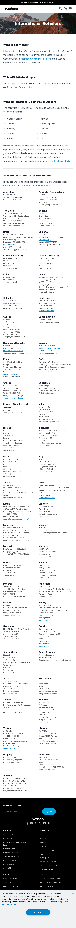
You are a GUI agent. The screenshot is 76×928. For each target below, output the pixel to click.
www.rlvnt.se (44, 646)
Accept (38, 912)
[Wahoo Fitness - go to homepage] (38, 818)
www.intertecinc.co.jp (12, 488)
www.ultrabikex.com (47, 770)
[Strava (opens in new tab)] (40, 823)
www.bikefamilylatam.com (49, 348)
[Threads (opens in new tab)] (27, 823)
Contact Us (7, 839)
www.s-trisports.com (12, 329)
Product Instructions (11, 849)
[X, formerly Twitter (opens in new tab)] (36, 823)
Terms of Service (46, 886)
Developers (44, 858)
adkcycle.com (9, 748)
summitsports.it (45, 472)
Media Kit (43, 839)
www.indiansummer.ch (48, 691)
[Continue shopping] (22, 8)
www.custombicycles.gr (13, 398)
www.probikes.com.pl (12, 615)
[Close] (73, 894)
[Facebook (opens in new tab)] (49, 823)
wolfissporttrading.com (48, 372)
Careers (42, 846)
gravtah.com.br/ (9, 245)
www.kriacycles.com (11, 445)
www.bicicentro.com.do (13, 351)
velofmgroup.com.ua (47, 743)
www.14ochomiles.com (12, 303)
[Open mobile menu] (70, 8)
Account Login (9, 868)
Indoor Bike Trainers (11, 886)
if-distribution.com (46, 311)
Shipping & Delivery (11, 856)
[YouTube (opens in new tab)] (44, 823)
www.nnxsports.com (47, 498)
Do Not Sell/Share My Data (50, 882)
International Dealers (47, 862)
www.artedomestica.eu (13, 226)
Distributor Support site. (20, 87)
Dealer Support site (60, 161)
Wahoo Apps (44, 842)
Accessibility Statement (48, 850)
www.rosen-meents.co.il (13, 472)
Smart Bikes (8, 882)
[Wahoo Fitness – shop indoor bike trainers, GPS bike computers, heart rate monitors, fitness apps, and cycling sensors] (11, 8)
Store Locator (9, 864)
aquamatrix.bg (45, 240)
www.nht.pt (43, 620)
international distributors (37, 185)
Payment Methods (10, 853)
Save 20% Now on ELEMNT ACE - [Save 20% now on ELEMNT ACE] (38, 2)
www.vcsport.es (10, 694)
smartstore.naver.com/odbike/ (16, 519)
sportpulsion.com (10, 374)
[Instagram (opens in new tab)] (31, 823)
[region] (38, 909)
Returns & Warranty (11, 860)
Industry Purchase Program (50, 865)
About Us (43, 835)
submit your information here (36, 58)
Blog (41, 854)
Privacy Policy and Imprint (49, 879)
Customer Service (10, 835)
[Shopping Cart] (65, 8)
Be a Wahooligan (46, 869)
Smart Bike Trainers (11, 879)
